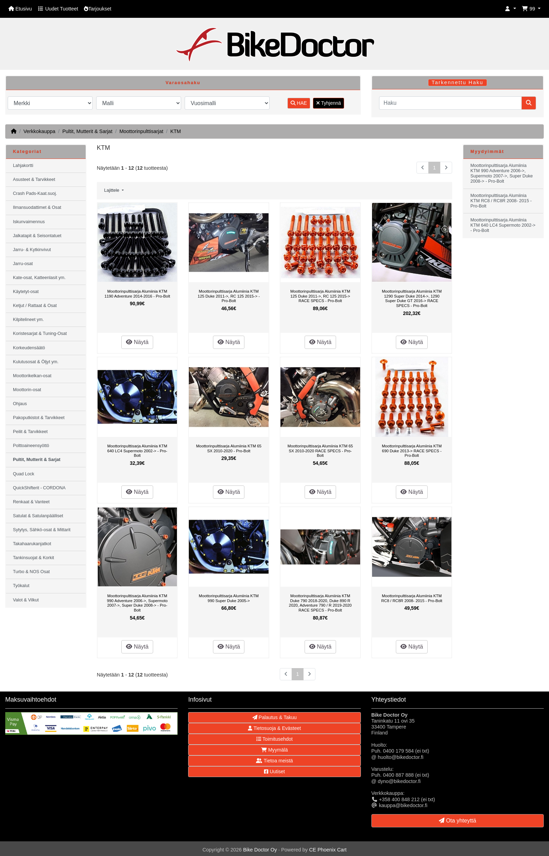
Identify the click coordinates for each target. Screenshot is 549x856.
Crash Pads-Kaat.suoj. (35, 193)
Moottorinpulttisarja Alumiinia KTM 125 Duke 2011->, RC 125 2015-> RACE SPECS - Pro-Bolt (320, 296)
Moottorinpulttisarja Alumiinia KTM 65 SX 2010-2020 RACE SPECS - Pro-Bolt (320, 451)
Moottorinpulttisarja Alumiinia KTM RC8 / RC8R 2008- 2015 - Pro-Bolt (411, 598)
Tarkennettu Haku (457, 82)
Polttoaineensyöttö (31, 445)
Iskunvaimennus (29, 221)
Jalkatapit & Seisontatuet (37, 235)
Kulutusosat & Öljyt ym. (35, 361)
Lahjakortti (23, 165)
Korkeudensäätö (29, 347)
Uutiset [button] (274, 771)
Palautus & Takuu (274, 717)
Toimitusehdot (274, 739)
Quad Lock (23, 473)
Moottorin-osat (27, 389)
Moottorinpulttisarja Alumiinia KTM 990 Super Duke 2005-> (229, 598)
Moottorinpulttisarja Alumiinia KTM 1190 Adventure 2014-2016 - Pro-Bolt (137, 293)
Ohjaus (20, 403)
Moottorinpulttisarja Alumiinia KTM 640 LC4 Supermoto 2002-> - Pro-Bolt (137, 451)
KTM (175, 131)
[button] (510, 9)
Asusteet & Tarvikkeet (34, 179)
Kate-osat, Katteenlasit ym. (39, 277)
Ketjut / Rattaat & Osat (35, 305)
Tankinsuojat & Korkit (33, 557)
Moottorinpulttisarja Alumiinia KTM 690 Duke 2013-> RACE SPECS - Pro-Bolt (412, 451)
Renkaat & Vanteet (31, 501)
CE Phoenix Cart (328, 850)
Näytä (137, 342)
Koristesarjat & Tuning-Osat (40, 333)
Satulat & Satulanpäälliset (38, 515)
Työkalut (21, 585)
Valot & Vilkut (26, 600)
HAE (299, 103)
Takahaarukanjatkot (32, 543)
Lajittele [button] (112, 190)
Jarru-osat (23, 263)
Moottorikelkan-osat (32, 375)
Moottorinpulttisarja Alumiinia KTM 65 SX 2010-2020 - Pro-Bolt (229, 448)
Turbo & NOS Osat (31, 571)
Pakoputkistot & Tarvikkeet (38, 417)
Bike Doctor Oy (260, 850)
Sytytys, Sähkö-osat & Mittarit (41, 529)
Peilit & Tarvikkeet (30, 431)
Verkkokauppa (39, 131)
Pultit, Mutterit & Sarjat (87, 131)
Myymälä (274, 750)
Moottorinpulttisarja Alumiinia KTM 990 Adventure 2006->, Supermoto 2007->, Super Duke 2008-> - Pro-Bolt (137, 603)
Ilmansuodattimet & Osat (37, 207)
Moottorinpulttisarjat (141, 131)
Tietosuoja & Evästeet (274, 728)
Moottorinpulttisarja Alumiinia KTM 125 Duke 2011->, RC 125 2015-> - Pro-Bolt (229, 296)
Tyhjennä (328, 103)
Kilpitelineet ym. (28, 319)
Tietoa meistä (274, 760)
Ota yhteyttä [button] (457, 821)
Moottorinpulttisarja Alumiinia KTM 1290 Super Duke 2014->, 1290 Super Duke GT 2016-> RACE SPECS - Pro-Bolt (412, 298)
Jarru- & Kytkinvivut (32, 249)
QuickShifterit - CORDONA (39, 487)
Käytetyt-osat (26, 291)
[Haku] (450, 103)
